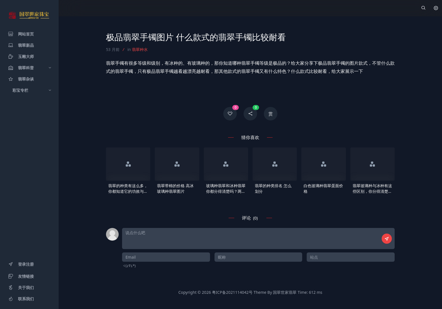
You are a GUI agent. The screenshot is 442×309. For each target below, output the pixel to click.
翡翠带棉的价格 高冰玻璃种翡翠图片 (175, 188)
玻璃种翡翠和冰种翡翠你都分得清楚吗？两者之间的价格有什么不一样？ (226, 188)
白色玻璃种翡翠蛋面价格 (323, 188)
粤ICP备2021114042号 (232, 292)
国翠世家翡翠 (285, 292)
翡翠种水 (140, 49)
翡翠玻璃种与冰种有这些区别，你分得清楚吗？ (372, 188)
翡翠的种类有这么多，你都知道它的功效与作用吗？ (128, 188)
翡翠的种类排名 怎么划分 (273, 188)
